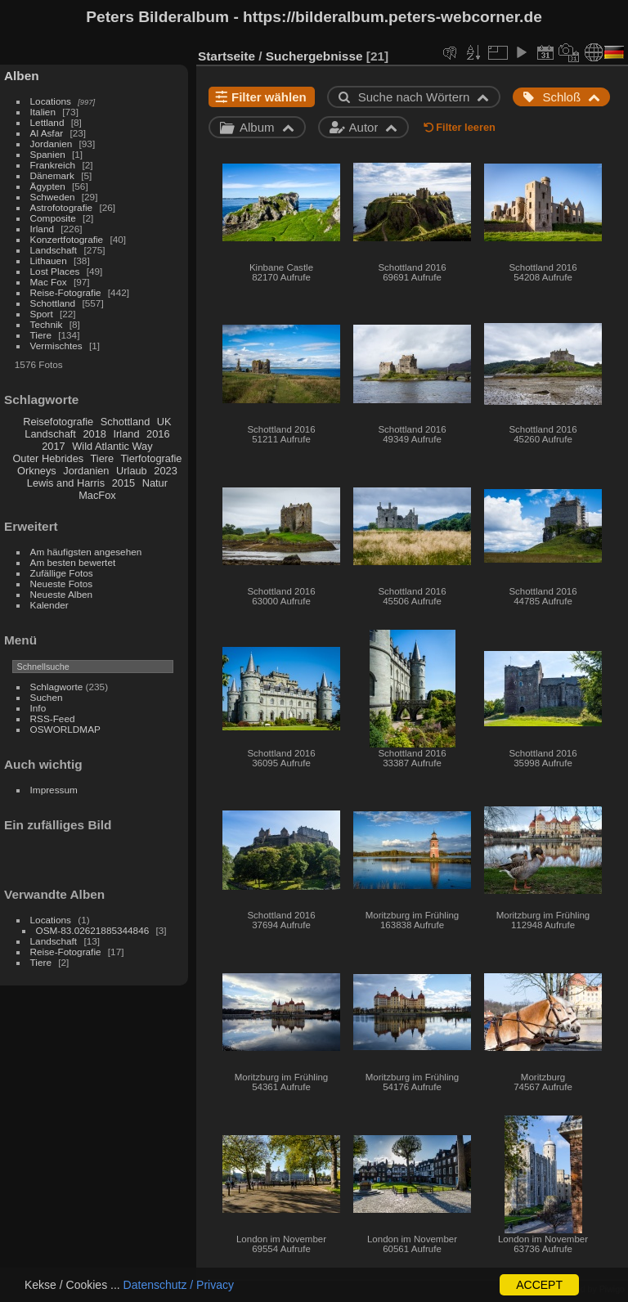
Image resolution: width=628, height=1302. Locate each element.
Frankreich (53, 164)
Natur (155, 483)
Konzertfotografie (67, 239)
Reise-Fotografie (65, 292)
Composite (53, 218)
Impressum (54, 789)
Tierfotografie (151, 458)
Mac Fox (48, 281)
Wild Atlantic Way (112, 446)
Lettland (47, 122)
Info (38, 708)
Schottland (53, 303)
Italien (43, 111)
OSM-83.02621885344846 (93, 930)
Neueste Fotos (61, 583)
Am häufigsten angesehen (86, 551)
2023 (165, 471)
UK (164, 421)
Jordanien (51, 143)
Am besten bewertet (73, 562)
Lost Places (55, 271)
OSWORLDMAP (65, 729)
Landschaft (54, 250)
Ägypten (47, 186)
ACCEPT (539, 1284)
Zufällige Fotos (61, 573)
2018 (94, 434)
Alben (21, 76)
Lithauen (48, 260)
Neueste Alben (61, 594)
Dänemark (52, 175)
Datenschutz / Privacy (178, 1284)
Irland (42, 228)
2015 (123, 483)
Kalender (49, 604)
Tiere (41, 335)
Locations (50, 101)
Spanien (47, 154)
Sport (41, 313)
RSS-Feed (52, 718)
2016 (157, 434)
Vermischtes (56, 345)
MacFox (97, 495)
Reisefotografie (58, 421)
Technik (46, 324)
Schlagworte (56, 686)
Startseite (226, 56)
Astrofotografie (61, 207)
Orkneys (36, 471)
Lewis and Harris (66, 483)
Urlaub (131, 471)
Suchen (46, 697)
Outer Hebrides (47, 458)
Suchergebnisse (314, 56)
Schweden (52, 196)
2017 (53, 446)
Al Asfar (47, 133)
